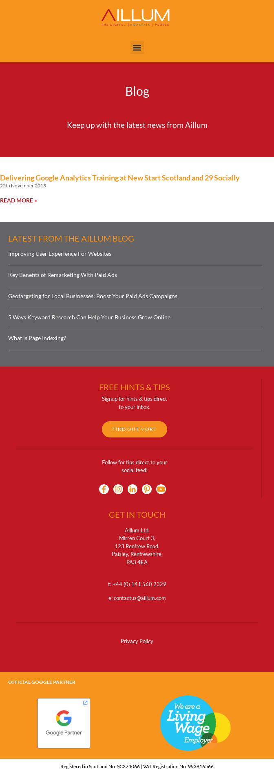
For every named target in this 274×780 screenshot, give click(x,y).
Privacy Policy (137, 641)
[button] (137, 47)
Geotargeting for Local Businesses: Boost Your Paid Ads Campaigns (92, 295)
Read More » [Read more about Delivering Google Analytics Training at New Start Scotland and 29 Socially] (18, 200)
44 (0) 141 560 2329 (141, 584)
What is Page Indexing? (37, 337)
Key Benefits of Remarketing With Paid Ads (62, 274)
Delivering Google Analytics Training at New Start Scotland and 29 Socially (120, 177)
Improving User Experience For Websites (59, 253)
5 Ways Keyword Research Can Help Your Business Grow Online (89, 317)
